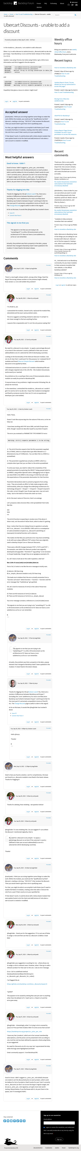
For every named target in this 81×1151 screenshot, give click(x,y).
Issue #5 (12, 213)
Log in (6, 101)
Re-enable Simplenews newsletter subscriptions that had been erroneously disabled (65, 184)
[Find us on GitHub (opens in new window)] (5, 1121)
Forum (39, 3)
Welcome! (75, 2)
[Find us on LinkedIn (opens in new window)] (11, 1121)
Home (5, 14)
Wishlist (39, 7)
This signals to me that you (18, 223)
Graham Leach (31, 194)
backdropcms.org (74, 1148)
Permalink (48, 265)
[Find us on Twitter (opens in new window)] (17, 1121)
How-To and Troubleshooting (23, 14)
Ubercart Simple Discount (26, 361)
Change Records (15, 205)
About (62, 3)
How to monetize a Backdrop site (65, 68)
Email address (48, 1119)
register (15, 101)
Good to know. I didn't (16, 163)
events (57, 1148)
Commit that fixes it (15, 215)
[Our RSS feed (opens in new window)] (24, 1121)
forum (64, 1148)
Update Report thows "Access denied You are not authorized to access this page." (65, 84)
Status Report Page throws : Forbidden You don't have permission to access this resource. (65, 132)
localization (48, 1148)
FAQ (45, 3)
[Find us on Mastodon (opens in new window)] (14, 1121)
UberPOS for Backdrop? (62, 116)
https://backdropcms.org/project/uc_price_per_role (24, 1031)
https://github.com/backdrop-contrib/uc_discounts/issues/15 (27, 984)
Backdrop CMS (14, 1148)
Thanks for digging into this (18, 189)
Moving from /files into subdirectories (61, 100)
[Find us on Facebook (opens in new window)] (21, 1121)
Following (53, 3)
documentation (38, 1148)
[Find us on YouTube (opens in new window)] (8, 1121)
